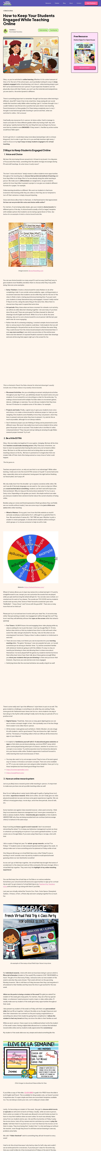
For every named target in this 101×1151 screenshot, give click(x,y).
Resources (48, 3)
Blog (64, 3)
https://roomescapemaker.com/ (17, 770)
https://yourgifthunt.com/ (15, 773)
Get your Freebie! (84, 67)
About (71, 3)
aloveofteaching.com (35, 271)
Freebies (57, 3)
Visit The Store (91, 3)
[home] (7, 3)
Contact (79, 3)
